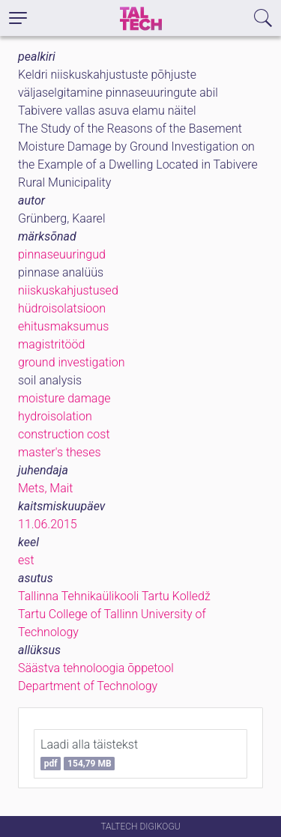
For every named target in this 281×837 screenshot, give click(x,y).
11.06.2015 (47, 524)
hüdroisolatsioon (62, 308)
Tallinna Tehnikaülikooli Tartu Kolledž (114, 596)
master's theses (59, 452)
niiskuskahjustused (68, 290)
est (26, 560)
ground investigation (71, 362)
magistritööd (51, 344)
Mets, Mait (45, 488)
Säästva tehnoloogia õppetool (96, 668)
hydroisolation (55, 416)
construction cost (64, 434)
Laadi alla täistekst (89, 753)
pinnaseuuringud (62, 254)
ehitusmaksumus (63, 326)
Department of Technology (87, 686)
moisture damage (64, 398)
